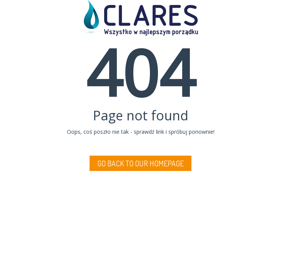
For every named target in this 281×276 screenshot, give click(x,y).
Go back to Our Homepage (140, 163)
